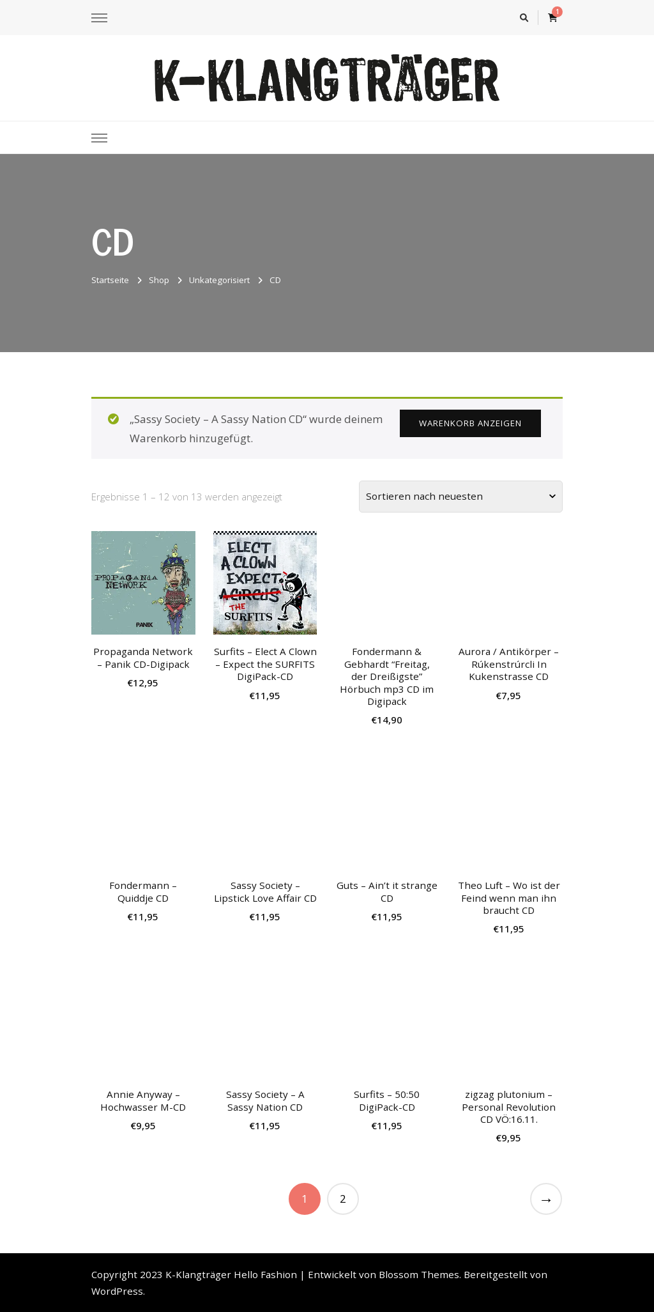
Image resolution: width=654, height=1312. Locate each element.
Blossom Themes (419, 1274)
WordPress (117, 1291)
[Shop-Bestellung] (461, 497)
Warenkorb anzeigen (470, 423)
